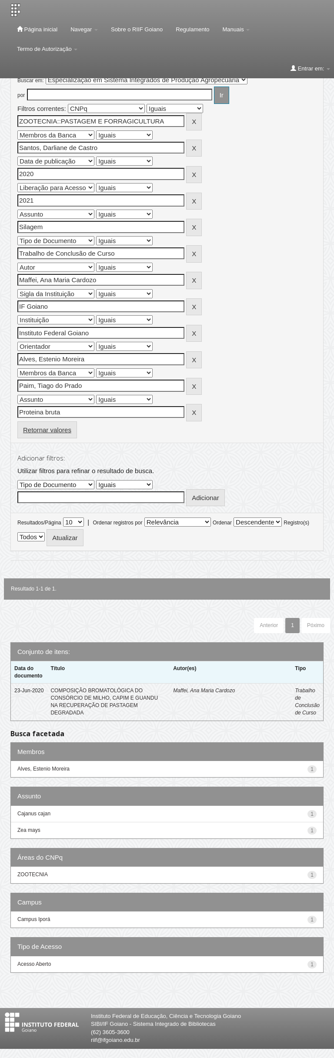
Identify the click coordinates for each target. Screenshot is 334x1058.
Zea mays (28, 830)
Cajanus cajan (33, 814)
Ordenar (222, 523)
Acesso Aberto (34, 964)
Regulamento (192, 29)
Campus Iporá (33, 919)
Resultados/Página (39, 523)
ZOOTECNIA (32, 874)
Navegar (84, 29)
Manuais (236, 29)
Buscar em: (30, 80)
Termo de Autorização (47, 49)
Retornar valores (47, 430)
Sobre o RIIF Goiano (137, 29)
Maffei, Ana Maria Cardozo (204, 691)
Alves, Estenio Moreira (43, 769)
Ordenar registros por (117, 523)
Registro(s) (296, 523)
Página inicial (37, 29)
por (21, 95)
